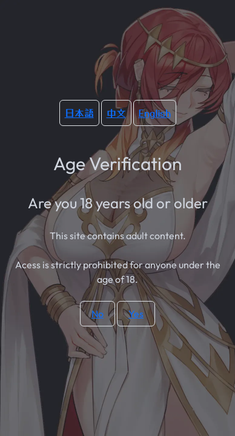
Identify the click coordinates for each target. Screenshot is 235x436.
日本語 (79, 112)
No (97, 314)
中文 (116, 112)
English (155, 112)
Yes (136, 314)
